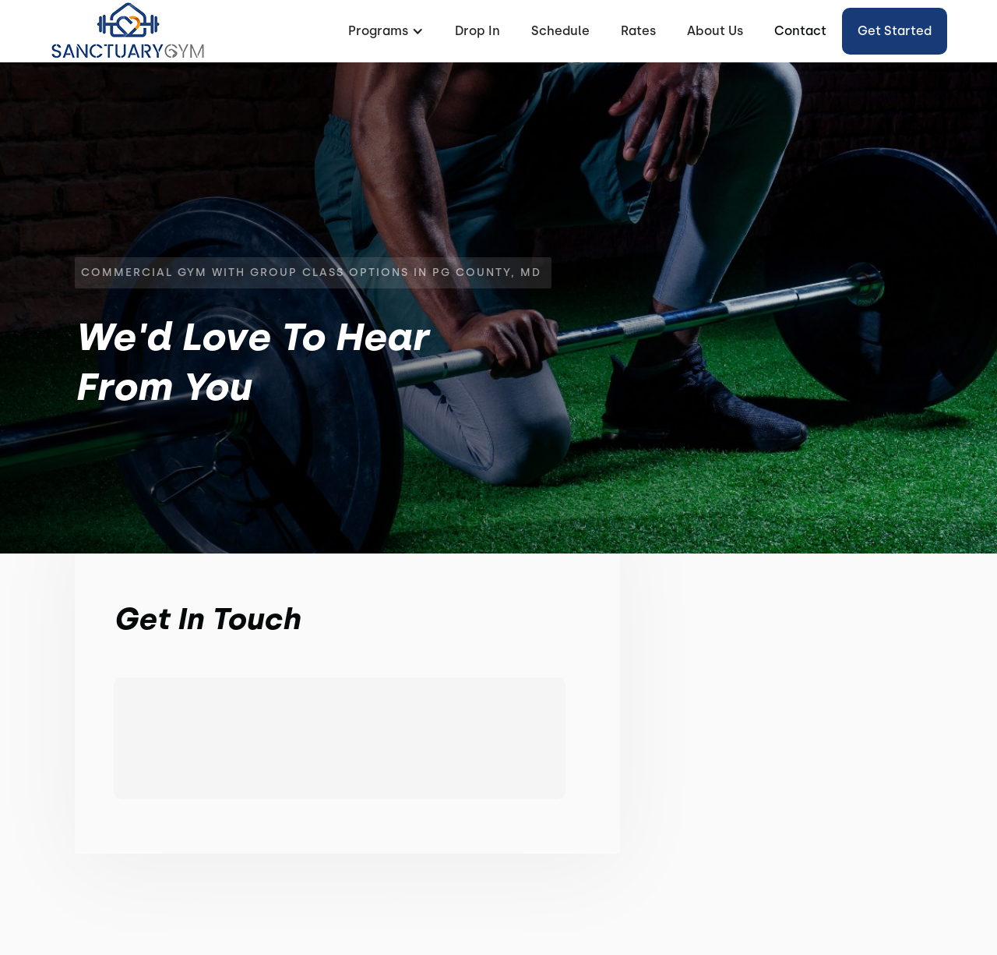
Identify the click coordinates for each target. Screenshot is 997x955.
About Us (715, 30)
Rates (638, 30)
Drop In (477, 30)
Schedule (560, 30)
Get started (895, 30)
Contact (800, 30)
